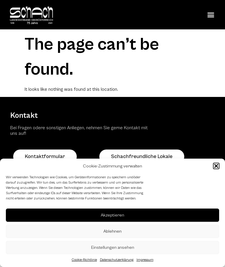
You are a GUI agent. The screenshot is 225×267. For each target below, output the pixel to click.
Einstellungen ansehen (112, 247)
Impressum (145, 260)
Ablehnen (112, 231)
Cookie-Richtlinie (84, 260)
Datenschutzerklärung (117, 260)
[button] (216, 166)
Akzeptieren (112, 215)
